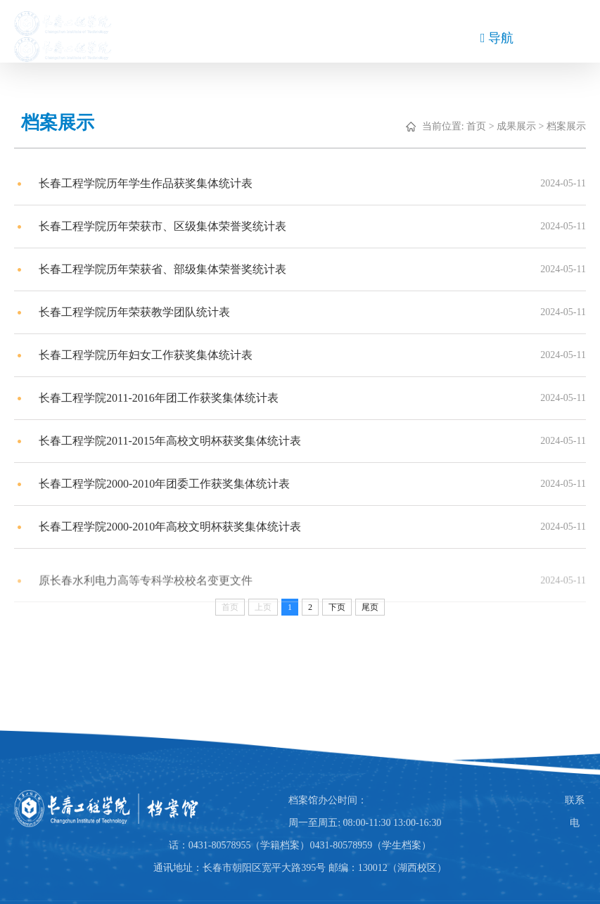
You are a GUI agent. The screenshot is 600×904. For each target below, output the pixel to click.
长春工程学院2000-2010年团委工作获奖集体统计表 (172, 484)
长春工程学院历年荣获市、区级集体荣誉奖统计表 (170, 227)
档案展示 (574, 126)
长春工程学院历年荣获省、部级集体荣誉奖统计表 (170, 270)
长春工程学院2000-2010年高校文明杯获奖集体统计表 (177, 527)
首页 (484, 126)
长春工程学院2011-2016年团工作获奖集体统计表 (166, 399)
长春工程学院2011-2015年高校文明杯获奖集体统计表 (177, 441)
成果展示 (524, 126)
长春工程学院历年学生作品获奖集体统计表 (153, 184)
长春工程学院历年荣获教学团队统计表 (142, 313)
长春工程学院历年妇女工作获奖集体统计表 (153, 356)
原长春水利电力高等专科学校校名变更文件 (153, 591)
